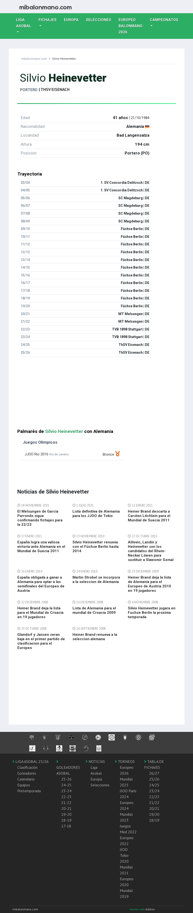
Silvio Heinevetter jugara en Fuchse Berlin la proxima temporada (151, 612)
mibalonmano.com (34, 58)
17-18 (66, 826)
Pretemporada (29, 790)
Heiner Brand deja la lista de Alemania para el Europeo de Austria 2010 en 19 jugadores (149, 584)
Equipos (23, 784)
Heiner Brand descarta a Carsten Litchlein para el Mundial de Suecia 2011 (149, 515)
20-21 (66, 808)
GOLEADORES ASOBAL (68, 767)
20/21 (154, 808)
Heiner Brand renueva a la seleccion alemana (94, 636)
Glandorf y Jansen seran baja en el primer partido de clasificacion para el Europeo (41, 641)
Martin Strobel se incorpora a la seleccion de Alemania (96, 579)
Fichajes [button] (48, 20)
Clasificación (27, 767)
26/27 (154, 773)
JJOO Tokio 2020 (124, 855)
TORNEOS (125, 761)
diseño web (138, 909)
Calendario (26, 779)
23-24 (66, 790)
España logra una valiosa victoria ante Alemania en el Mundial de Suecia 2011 (41, 546)
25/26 (154, 779)
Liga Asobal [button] (23, 23)
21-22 (66, 802)
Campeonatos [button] (164, 20)
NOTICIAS (95, 761)
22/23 (154, 796)
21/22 (154, 802)
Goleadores (26, 773)
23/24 (154, 790)
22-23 (66, 796)
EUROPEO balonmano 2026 (132, 26)
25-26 (66, 779)
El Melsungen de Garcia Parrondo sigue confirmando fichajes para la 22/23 (39, 518)
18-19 (66, 820)
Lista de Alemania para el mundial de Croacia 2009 (94, 610)
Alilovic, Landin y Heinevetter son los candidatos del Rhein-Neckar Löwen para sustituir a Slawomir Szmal (150, 551)
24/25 (154, 784)
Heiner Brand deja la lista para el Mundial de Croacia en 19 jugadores (40, 612)
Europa (73, 19)
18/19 (154, 820)
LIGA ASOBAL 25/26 (30, 761)
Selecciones (100, 19)
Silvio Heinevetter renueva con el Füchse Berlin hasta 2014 (95, 546)
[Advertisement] (96, 394)
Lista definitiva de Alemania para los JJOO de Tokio (96, 513)
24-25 (66, 784)
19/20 (154, 814)
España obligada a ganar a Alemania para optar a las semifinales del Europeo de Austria (40, 584)
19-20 (66, 814)
